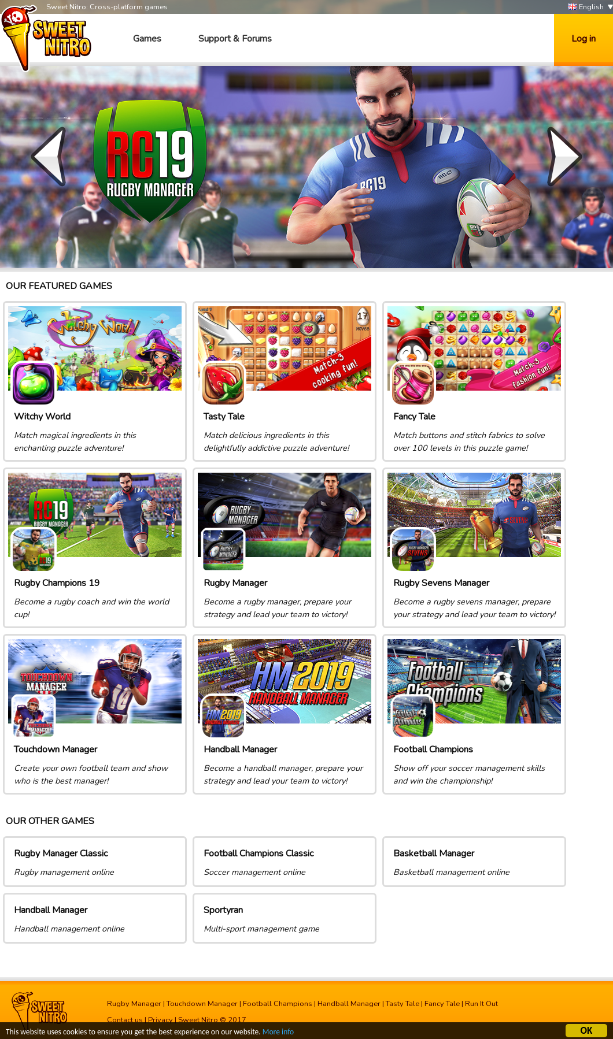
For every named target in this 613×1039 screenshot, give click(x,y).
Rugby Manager (134, 1004)
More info (278, 1033)
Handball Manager (349, 1004)
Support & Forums (235, 38)
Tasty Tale (402, 1004)
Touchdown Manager (202, 1004)
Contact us (125, 1020)
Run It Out (481, 1004)
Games (147, 38)
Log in (583, 38)
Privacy (160, 1020)
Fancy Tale (442, 1004)
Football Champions (277, 1004)
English (586, 7)
